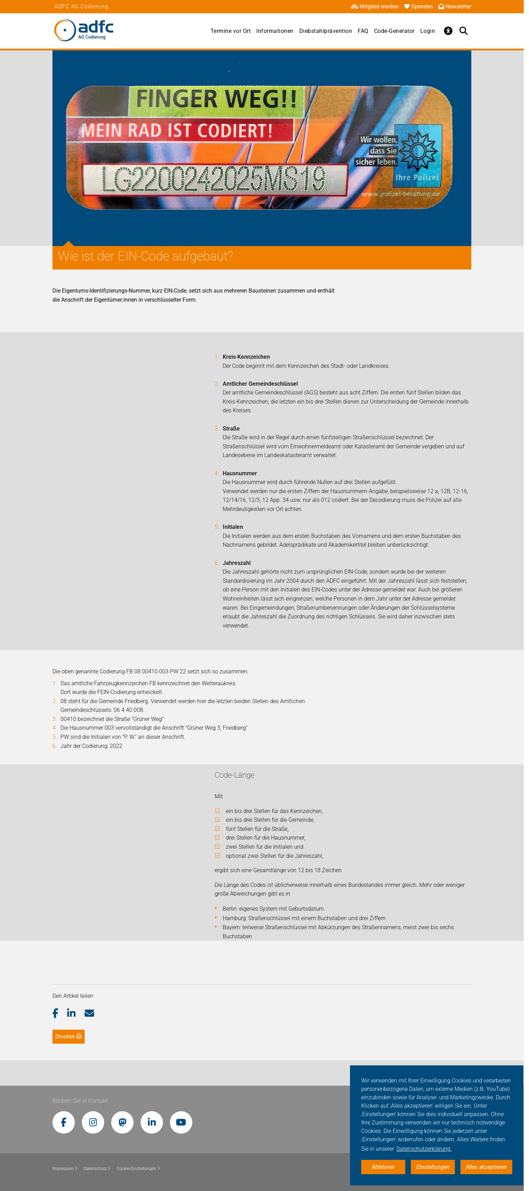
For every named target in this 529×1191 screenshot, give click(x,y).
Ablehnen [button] (383, 1167)
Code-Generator (394, 31)
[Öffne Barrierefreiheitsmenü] (448, 31)
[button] (59, 1013)
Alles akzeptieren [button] (486, 1167)
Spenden (418, 6)
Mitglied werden (375, 6)
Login (427, 31)
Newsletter (454, 6)
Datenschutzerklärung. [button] (424, 1149)
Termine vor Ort (230, 31)
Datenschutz (97, 1168)
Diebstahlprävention (325, 31)
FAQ (363, 31)
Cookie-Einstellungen (138, 1168)
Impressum (65, 1168)
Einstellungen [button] (433, 1167)
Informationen (275, 31)
